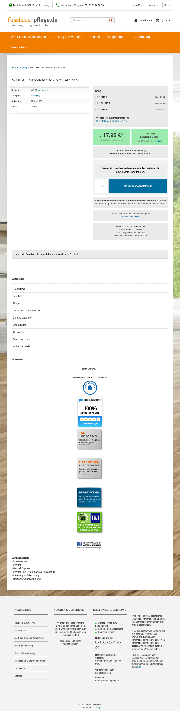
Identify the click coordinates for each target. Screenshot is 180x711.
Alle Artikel (42, 90)
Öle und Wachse (22, 317)
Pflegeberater (116, 37)
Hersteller (19, 47)
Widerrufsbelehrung (23, 646)
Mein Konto (138, 5)
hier (139, 667)
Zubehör (17, 296)
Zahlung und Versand (67, 37)
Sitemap (18, 676)
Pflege (16, 303)
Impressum (19, 668)
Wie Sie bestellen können (28, 37)
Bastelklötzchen (21, 339)
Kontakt (94, 37)
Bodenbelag (143, 37)
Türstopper (19, 332)
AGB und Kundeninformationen (29, 638)
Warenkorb (154, 5)
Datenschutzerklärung (24, 653)
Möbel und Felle (21, 346)
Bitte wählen (90, 369)
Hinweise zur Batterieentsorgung (29, 661)
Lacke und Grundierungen (90, 310)
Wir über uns (20, 630)
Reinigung (22, 67)
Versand (158, 141)
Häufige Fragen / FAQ (24, 623)
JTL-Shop (95, 707)
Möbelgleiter (19, 324)
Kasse (167, 5)
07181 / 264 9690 (130, 216)
